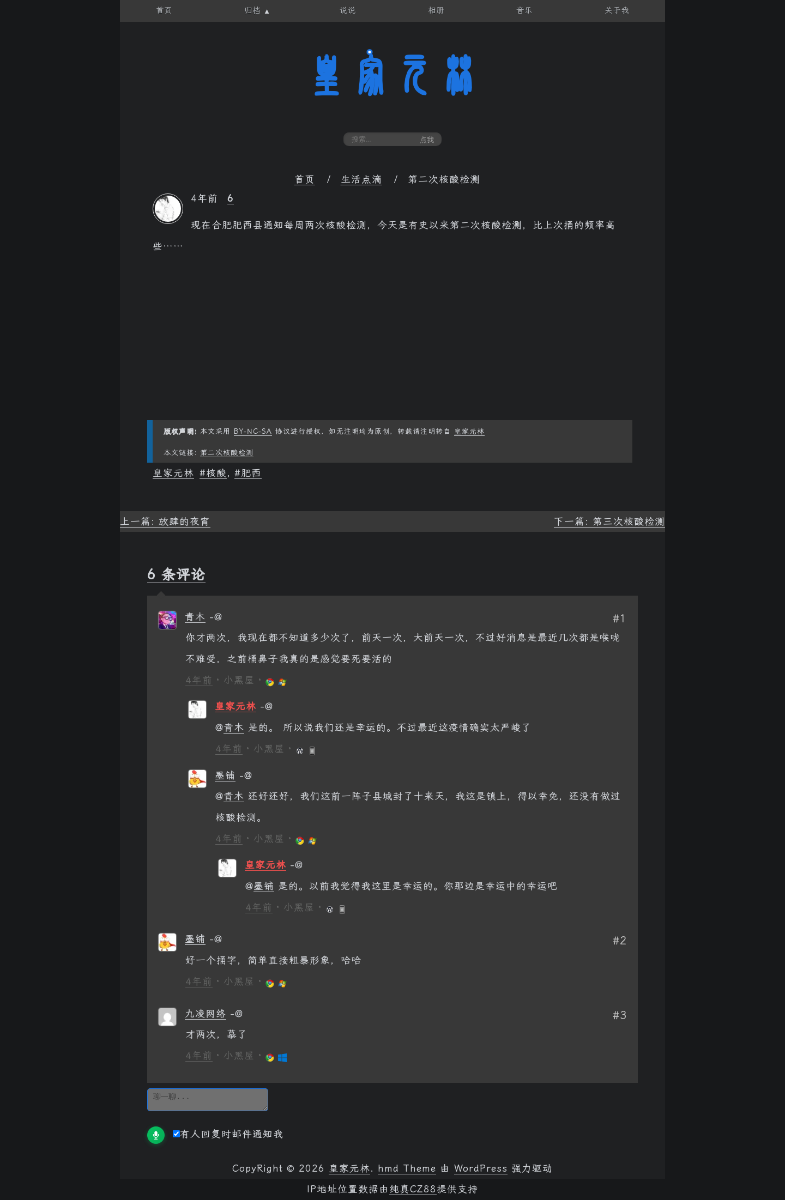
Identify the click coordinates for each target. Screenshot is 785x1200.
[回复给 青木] (215, 616)
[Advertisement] (392, 344)
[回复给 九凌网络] (236, 1013)
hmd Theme (407, 1168)
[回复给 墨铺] (245, 775)
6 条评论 (176, 574)
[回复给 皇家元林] (266, 706)
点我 (427, 140)
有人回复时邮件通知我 (228, 1134)
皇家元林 (392, 76)
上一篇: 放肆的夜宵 (165, 521)
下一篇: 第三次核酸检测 (609, 521)
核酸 (216, 473)
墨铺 (225, 775)
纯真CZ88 (413, 1189)
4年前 (199, 680)
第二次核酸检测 (226, 453)
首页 (304, 179)
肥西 (251, 473)
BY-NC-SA (253, 431)
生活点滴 (361, 179)
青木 (195, 616)
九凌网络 (205, 1013)
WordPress (481, 1168)
